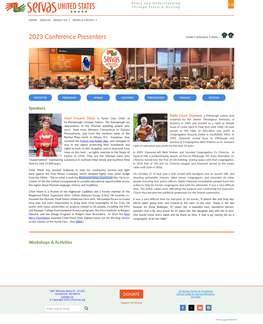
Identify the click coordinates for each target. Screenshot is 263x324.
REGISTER (40, 97)
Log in (231, 4)
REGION (214, 97)
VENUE (98, 97)
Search (86, 308)
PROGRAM (69, 97)
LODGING (127, 97)
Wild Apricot (224, 319)
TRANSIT (185, 97)
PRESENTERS (156, 97)
